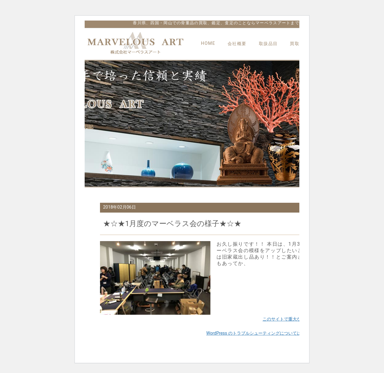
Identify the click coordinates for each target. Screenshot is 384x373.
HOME (208, 43)
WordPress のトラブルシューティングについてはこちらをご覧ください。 (277, 333)
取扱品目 (268, 43)
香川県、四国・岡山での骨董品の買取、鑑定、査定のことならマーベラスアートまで (216, 23)
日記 (89, 126)
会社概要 (237, 43)
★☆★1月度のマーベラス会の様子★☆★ (172, 223)
